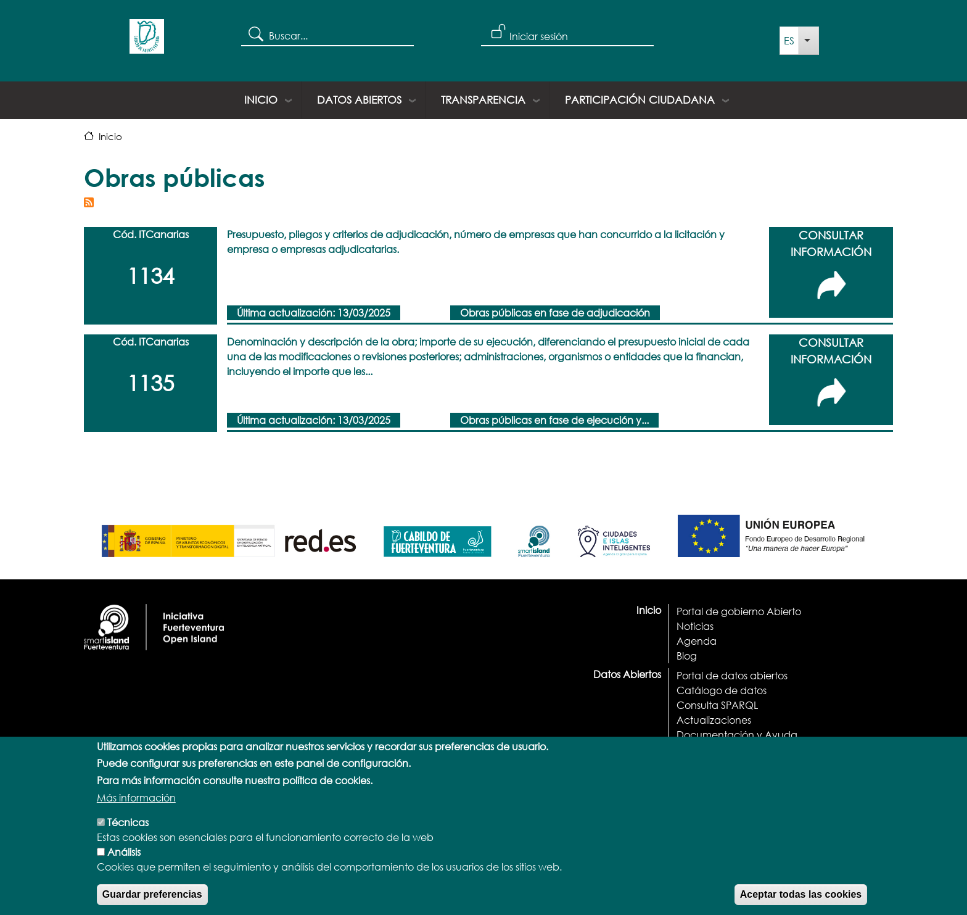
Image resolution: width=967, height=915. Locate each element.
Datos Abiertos (359, 99)
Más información (136, 806)
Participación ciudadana (640, 99)
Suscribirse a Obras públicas (89, 202)
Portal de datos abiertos (732, 675)
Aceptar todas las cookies (801, 903)
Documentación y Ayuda (737, 734)
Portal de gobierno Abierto (739, 611)
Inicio (261, 99)
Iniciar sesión (538, 36)
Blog (687, 655)
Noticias (695, 625)
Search (255, 33)
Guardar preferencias (152, 903)
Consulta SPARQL (717, 704)
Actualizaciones (714, 719)
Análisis (124, 860)
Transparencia (483, 99)
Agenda (697, 640)
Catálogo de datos (722, 690)
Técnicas (128, 830)
